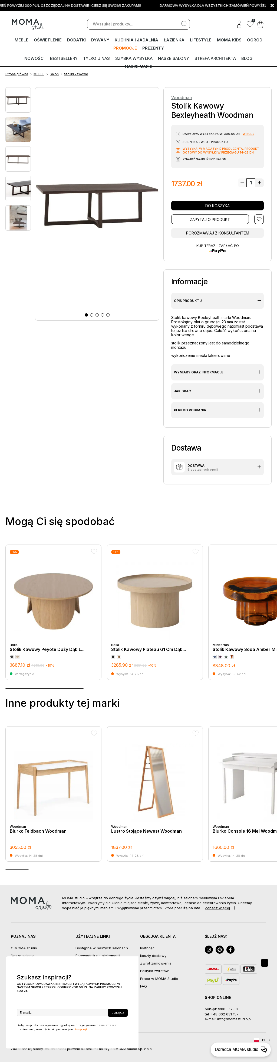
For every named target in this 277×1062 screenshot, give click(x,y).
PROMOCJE (125, 48)
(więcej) (81, 1029)
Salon (54, 74)
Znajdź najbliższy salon (204, 159)
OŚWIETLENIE (48, 40)
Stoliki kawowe (76, 74)
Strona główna (16, 74)
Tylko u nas (96, 58)
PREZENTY (153, 48)
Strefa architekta (215, 58)
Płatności (148, 948)
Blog (247, 58)
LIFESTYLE (201, 40)
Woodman (181, 97)
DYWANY (100, 40)
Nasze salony (173, 58)
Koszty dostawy (153, 955)
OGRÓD (254, 40)
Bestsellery (64, 58)
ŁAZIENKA (174, 40)
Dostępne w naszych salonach (101, 948)
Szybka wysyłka (134, 58)
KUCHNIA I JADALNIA (136, 40)
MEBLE (21, 40)
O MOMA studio (24, 948)
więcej (248, 134)
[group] (53, 612)
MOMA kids (229, 40)
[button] (86, 315)
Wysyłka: (190, 149)
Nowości (34, 58)
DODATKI (76, 40)
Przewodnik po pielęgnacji (97, 955)
